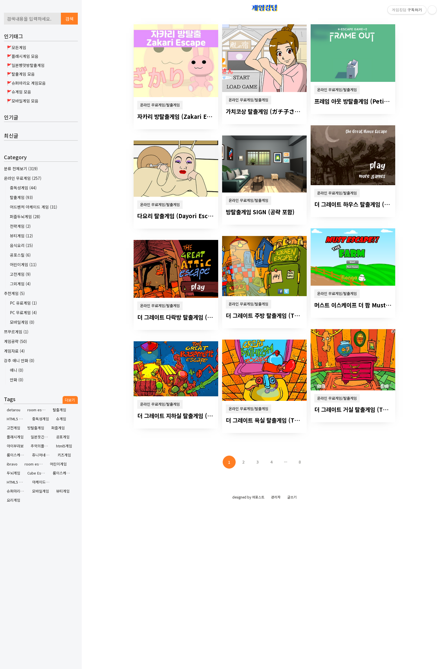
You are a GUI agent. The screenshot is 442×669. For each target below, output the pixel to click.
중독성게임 (23, 188)
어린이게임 (23, 264)
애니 (16, 370)
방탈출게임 (35, 427)
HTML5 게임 (16, 482)
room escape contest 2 (37, 409)
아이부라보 (15, 446)
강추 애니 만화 (19, 360)
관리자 (275, 497)
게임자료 (14, 351)
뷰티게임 (21, 236)
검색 (69, 18)
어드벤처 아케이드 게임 (33, 207)
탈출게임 (21, 197)
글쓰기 (292, 497)
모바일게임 (22, 322)
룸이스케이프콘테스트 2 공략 (63, 473)
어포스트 (258, 497)
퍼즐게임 (58, 427)
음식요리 (21, 245)
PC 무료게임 (23, 312)
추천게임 (14, 293)
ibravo (12, 464)
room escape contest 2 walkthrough (35, 464)
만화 (16, 379)
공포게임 (63, 437)
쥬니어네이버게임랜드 (42, 455)
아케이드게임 (42, 482)
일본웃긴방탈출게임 (41, 437)
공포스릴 (20, 255)
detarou (13, 409)
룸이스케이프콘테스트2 (17, 455)
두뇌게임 (13, 473)
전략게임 (20, 226)
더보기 (70, 400)
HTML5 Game (17, 418)
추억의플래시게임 (41, 446)
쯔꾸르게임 (16, 331)
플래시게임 (15, 437)
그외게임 (20, 284)
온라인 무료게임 (22, 178)
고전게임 (20, 274)
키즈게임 (64, 455)
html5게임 (64, 446)
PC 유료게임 (23, 303)
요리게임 (13, 500)
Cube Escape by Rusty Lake (37, 473)
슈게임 (61, 418)
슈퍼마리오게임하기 (17, 491)
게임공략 (15, 341)
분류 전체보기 (21, 168)
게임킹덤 (264, 8)
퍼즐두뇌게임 (25, 216)
